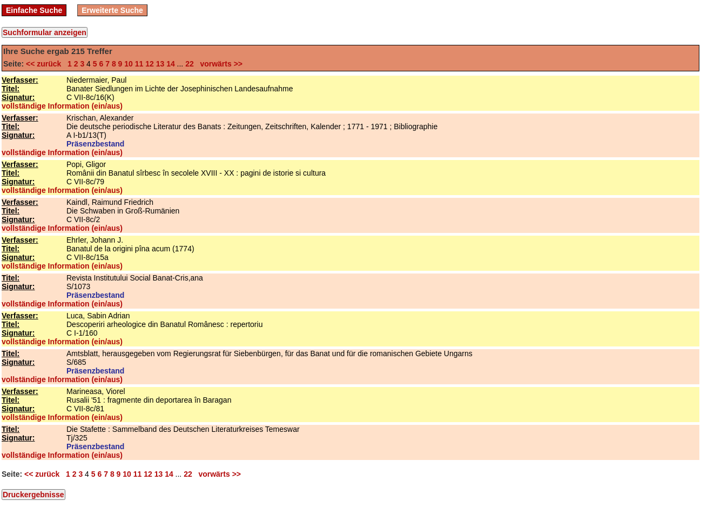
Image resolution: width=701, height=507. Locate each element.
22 (189, 63)
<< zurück (45, 63)
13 (160, 63)
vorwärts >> (219, 63)
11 (139, 63)
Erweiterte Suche (112, 10)
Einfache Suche (34, 10)
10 (128, 63)
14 (170, 63)
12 (149, 63)
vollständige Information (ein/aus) (62, 106)
